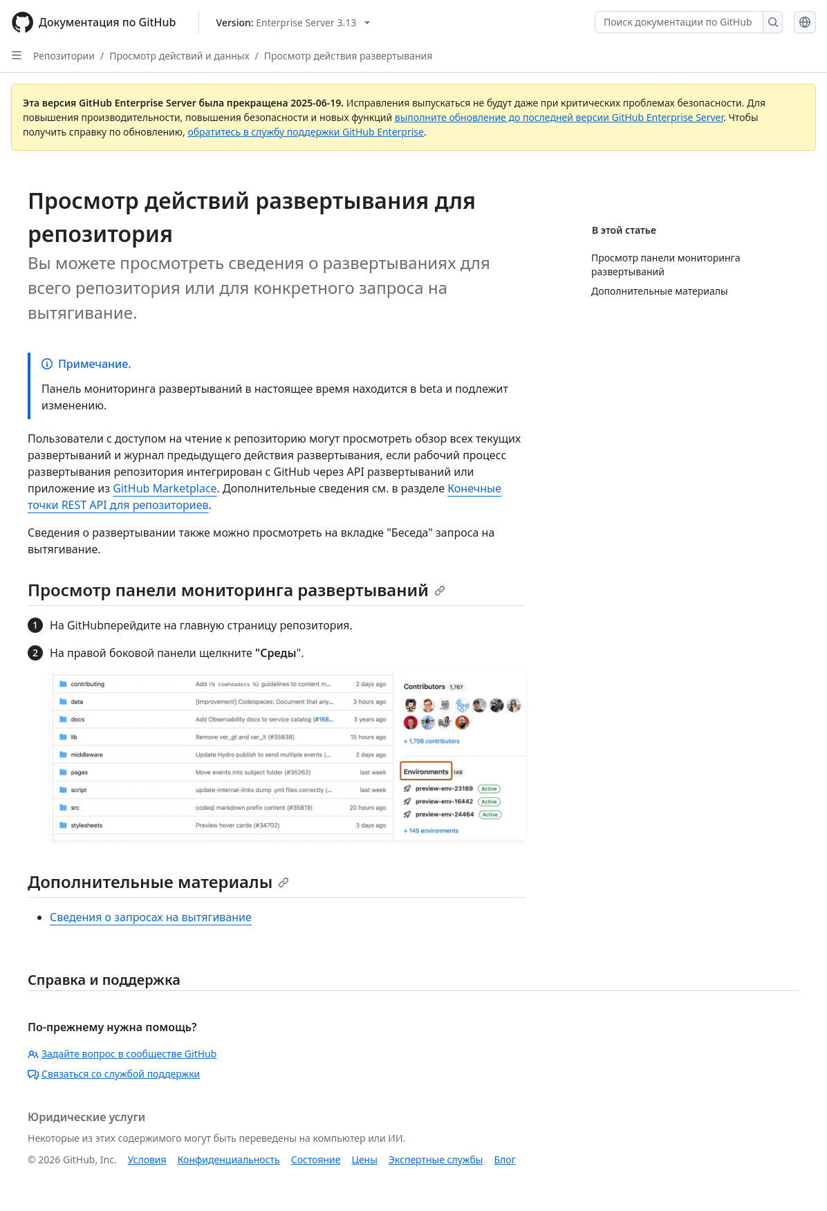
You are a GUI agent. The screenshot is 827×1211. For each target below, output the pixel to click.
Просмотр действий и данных (179, 55)
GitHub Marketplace (164, 488)
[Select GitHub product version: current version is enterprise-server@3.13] (293, 22)
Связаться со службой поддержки (114, 1073)
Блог (504, 1159)
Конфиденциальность (229, 1159)
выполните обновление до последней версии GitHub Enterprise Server (559, 117)
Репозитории (64, 55)
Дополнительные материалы (158, 881)
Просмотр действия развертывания (348, 55)
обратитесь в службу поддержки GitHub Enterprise (305, 131)
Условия (147, 1159)
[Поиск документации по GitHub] (679, 22)
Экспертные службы (436, 1159)
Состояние (316, 1159)
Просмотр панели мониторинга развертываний (236, 589)
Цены (365, 1159)
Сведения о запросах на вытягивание (151, 917)
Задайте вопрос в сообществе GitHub (122, 1053)
